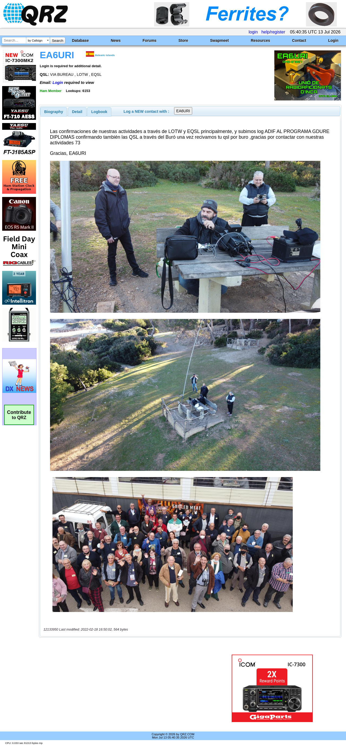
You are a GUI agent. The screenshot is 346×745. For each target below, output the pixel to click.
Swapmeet (219, 40)
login (253, 32)
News (116, 40)
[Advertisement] (125, 688)
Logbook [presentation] (99, 112)
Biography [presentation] (53, 112)
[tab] (53, 111)
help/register (273, 32)
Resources (260, 40)
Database (80, 40)
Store (183, 40)
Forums (150, 40)
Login (333, 40)
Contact (299, 40)
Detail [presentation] (77, 112)
